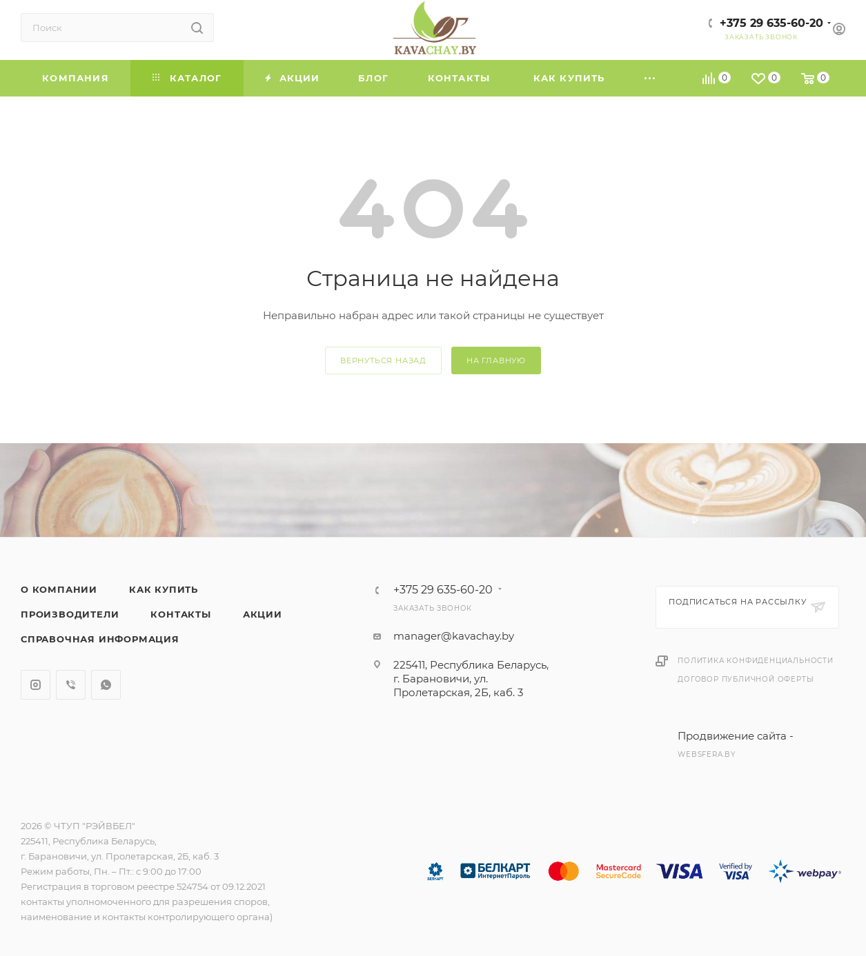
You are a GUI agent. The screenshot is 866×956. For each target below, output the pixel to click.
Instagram (35, 685)
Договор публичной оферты (746, 679)
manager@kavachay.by (453, 635)
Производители (70, 614)
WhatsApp (106, 685)
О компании (59, 589)
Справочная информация (100, 638)
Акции (262, 614)
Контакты (180, 614)
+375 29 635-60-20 (771, 23)
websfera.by (707, 754)
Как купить (163, 589)
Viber (71, 685)
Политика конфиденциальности (756, 660)
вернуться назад (383, 360)
